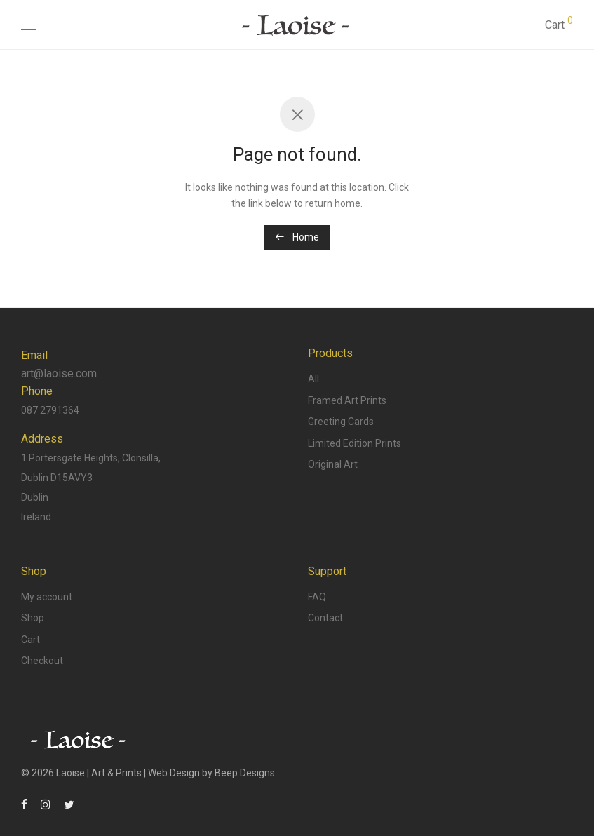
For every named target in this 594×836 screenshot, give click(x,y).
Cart (30, 639)
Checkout (42, 660)
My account (46, 596)
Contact (325, 617)
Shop (32, 617)
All (313, 378)
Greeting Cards (341, 421)
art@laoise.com (59, 373)
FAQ (317, 596)
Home (297, 237)
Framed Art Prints (347, 400)
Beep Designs (245, 772)
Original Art (333, 464)
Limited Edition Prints (354, 443)
